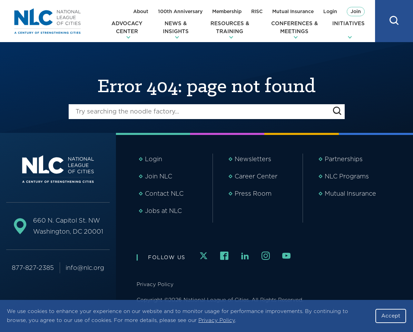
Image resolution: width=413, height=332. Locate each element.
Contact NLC (164, 193)
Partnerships (344, 159)
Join (356, 11)
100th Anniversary (180, 11)
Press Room (253, 193)
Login (330, 11)
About (140, 11)
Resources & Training (229, 27)
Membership (227, 11)
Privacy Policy (216, 320)
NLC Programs (347, 176)
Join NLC (158, 176)
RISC (257, 11)
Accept (390, 316)
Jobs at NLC (163, 210)
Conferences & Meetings (294, 27)
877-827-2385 (33, 267)
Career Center (256, 176)
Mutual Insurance (293, 11)
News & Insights (176, 27)
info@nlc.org (85, 267)
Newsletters (253, 159)
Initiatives (348, 23)
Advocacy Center (126, 27)
